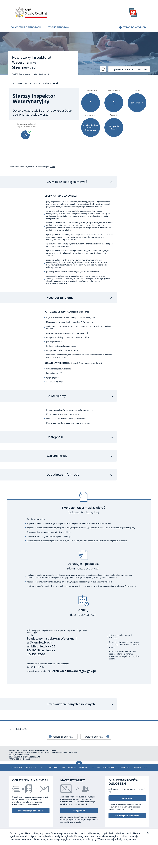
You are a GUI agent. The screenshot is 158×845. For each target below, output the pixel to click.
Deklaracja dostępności (133, 763)
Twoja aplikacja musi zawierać (83, 506)
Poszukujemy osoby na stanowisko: (37, 83)
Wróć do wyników (134, 27)
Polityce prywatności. (127, 839)
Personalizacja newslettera (30, 806)
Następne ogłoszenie (94, 732)
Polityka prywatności (136, 828)
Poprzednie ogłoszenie (63, 732)
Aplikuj (83, 608)
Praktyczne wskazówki (104, 763)
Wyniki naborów (58, 27)
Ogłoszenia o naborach (25, 27)
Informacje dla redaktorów (127, 811)
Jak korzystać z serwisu (75, 763)
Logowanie (127, 793)
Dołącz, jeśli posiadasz (83, 561)
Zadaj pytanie (79, 806)
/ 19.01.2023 (129, 69)
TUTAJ (52, 166)
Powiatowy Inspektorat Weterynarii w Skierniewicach (31, 62)
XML (147, 828)
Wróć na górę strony (79, 758)
